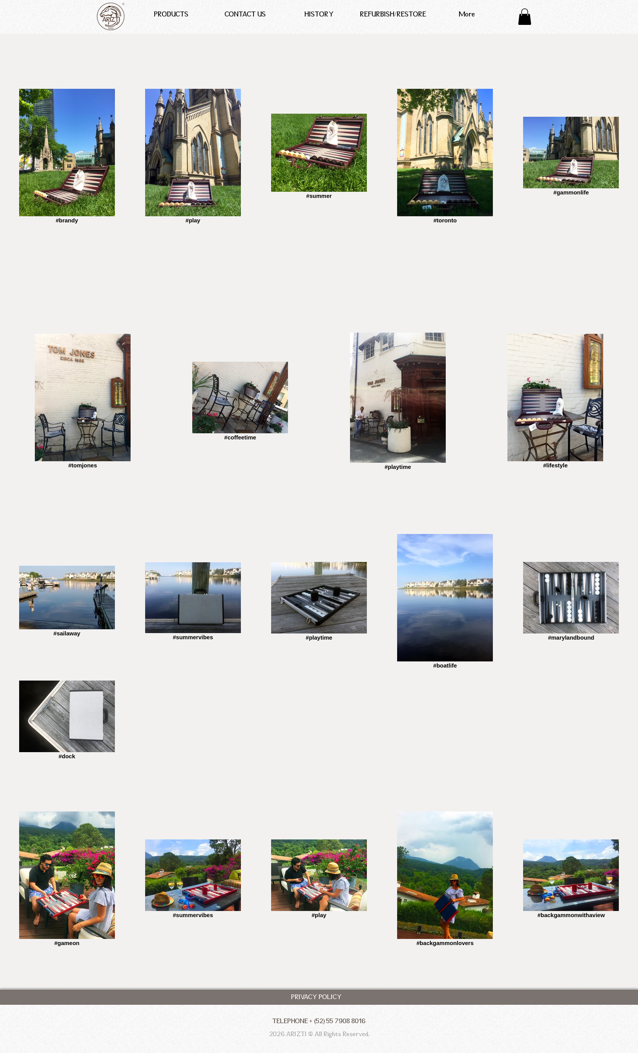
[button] (525, 16)
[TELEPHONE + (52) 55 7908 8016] (318, 1021)
